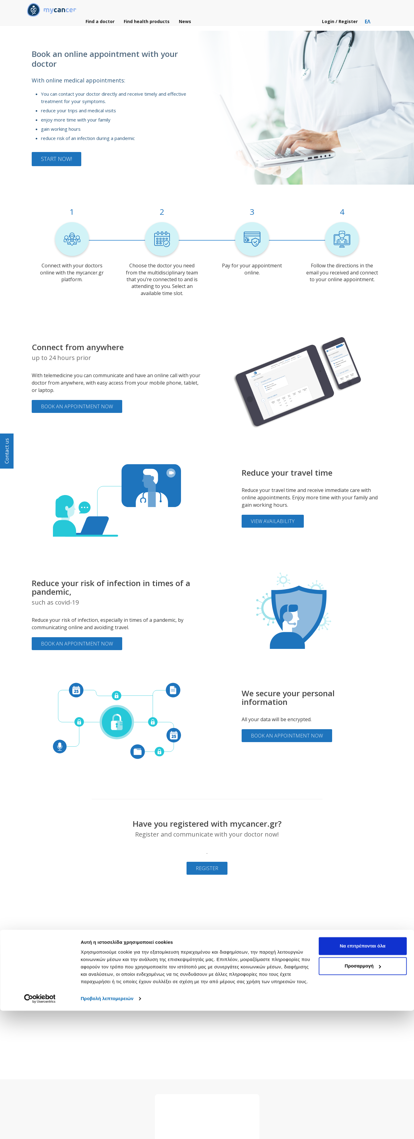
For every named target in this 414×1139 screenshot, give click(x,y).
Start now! (56, 158)
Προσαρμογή (363, 1094)
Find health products (147, 24)
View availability (273, 521)
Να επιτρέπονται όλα (363, 1074)
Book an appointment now (77, 406)
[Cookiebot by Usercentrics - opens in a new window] (40, 1127)
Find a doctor (100, 24)
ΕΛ (367, 24)
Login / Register (341, 24)
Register (207, 868)
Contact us (6, 451)
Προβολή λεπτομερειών (107, 1126)
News (185, 24)
